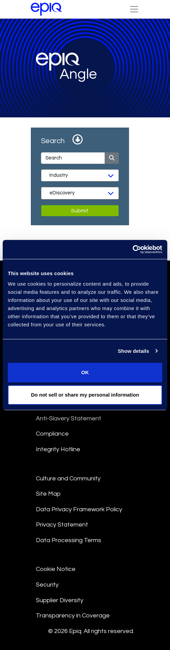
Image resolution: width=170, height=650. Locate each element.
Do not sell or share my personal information (85, 395)
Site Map (48, 494)
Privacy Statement (62, 524)
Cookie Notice (56, 569)
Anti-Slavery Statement (68, 418)
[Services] (80, 193)
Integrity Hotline (58, 449)
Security (47, 584)
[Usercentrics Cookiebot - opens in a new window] (132, 249)
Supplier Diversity (59, 600)
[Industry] (80, 175)
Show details (133, 351)
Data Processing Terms (68, 540)
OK (85, 372)
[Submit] (112, 158)
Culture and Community (68, 478)
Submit (80, 210)
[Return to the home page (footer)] (46, 9)
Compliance (52, 434)
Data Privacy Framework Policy (79, 509)
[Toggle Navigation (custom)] (134, 9)
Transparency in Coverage (73, 615)
